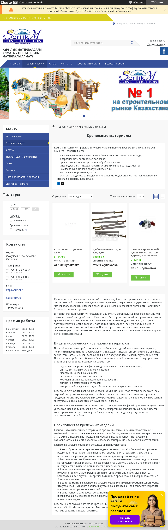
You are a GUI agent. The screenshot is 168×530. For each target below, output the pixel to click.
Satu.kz (99, 523)
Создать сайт (26, 2)
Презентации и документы (21, 156)
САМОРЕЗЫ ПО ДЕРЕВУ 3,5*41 (68, 251)
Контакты (66, 63)
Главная (15, 63)
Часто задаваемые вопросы (22, 176)
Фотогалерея (14, 136)
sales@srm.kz (13, 297)
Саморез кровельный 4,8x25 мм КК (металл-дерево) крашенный (145, 252)
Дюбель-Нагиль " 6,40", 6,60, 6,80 (107, 251)
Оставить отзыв (156, 44)
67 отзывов (139, 2)
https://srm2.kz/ (14, 289)
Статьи (10, 149)
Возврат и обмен (115, 63)
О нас (52, 63)
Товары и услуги (34, 63)
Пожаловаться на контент (101, 526)
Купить (66, 274)
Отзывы (10, 170)
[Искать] (132, 43)
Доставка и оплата (88, 63)
